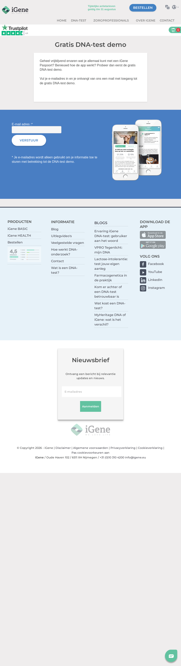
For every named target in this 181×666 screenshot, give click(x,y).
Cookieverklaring (150, 448)
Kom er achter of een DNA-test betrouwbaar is (108, 291)
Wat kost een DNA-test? (109, 305)
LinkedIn (155, 280)
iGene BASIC (18, 229)
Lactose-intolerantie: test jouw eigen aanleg (111, 264)
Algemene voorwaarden (90, 448)
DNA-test (79, 20)
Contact (167, 20)
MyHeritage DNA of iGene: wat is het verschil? (110, 319)
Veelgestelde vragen (67, 243)
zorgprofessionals (111, 20)
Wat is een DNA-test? (64, 270)
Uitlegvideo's (61, 236)
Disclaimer (63, 448)
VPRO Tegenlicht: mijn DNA (108, 250)
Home (62, 20)
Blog (54, 229)
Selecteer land (176, 7)
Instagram (156, 288)
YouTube (155, 272)
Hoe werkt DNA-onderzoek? (64, 252)
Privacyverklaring (123, 448)
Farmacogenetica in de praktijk (110, 278)
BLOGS (100, 223)
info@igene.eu (135, 457)
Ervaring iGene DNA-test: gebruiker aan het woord (110, 236)
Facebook (156, 264)
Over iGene (145, 20)
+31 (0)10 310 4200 (112, 457)
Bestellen (143, 8)
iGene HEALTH (19, 235)
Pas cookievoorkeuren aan (90, 452)
